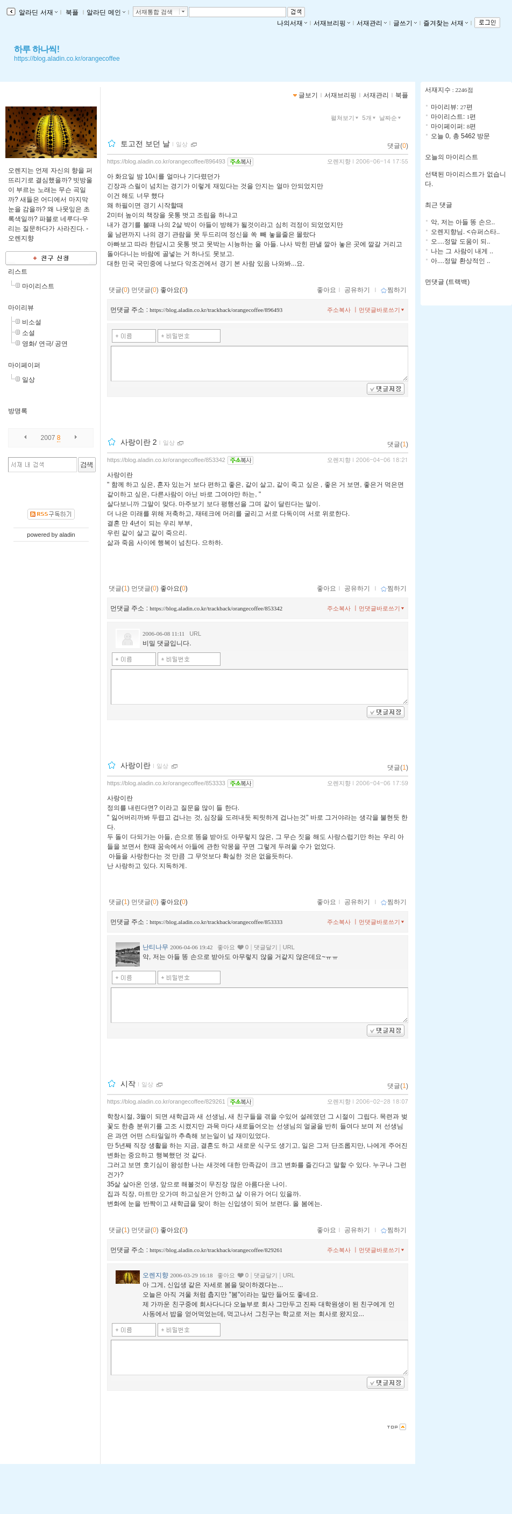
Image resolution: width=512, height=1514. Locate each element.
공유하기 (357, 290)
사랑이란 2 (138, 442)
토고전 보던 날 (145, 143)
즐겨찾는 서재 (445, 23)
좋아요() (174, 290)
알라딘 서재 (37, 12)
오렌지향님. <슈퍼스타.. (465, 232)
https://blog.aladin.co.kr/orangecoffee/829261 (166, 1101)
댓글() (397, 146)
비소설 (31, 322)
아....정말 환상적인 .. (460, 261)
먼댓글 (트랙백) (447, 282)
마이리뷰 (21, 307)
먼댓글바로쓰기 (382, 310)
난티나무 (155, 947)
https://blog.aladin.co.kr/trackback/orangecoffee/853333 (216, 922)
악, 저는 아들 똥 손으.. (463, 222)
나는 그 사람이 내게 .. (462, 251)
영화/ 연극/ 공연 (45, 343)
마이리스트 (38, 286)
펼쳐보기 (345, 118)
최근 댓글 (438, 205)
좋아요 (326, 290)
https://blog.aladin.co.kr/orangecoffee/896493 (166, 161)
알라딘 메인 (106, 12)
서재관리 (372, 23)
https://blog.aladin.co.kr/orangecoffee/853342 (166, 460)
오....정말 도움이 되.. (460, 241)
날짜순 (391, 118)
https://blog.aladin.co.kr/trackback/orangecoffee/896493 (216, 310)
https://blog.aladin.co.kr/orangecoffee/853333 (166, 783)
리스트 (17, 271)
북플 (72, 12)
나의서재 (292, 23)
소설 (28, 333)
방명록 (17, 411)
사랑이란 (135, 765)
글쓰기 (405, 23)
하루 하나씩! (36, 49)
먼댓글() (145, 290)
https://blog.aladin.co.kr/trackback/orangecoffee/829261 (216, 1250)
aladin (67, 534)
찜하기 (393, 290)
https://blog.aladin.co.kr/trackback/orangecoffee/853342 (216, 608)
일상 (28, 379)
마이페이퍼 (24, 365)
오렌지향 (339, 161)
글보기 (308, 95)
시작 (128, 1083)
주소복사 (339, 310)
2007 (48, 438)
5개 (370, 118)
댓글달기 (266, 947)
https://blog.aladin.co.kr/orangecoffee (67, 58)
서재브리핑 (332, 23)
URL (195, 633)
